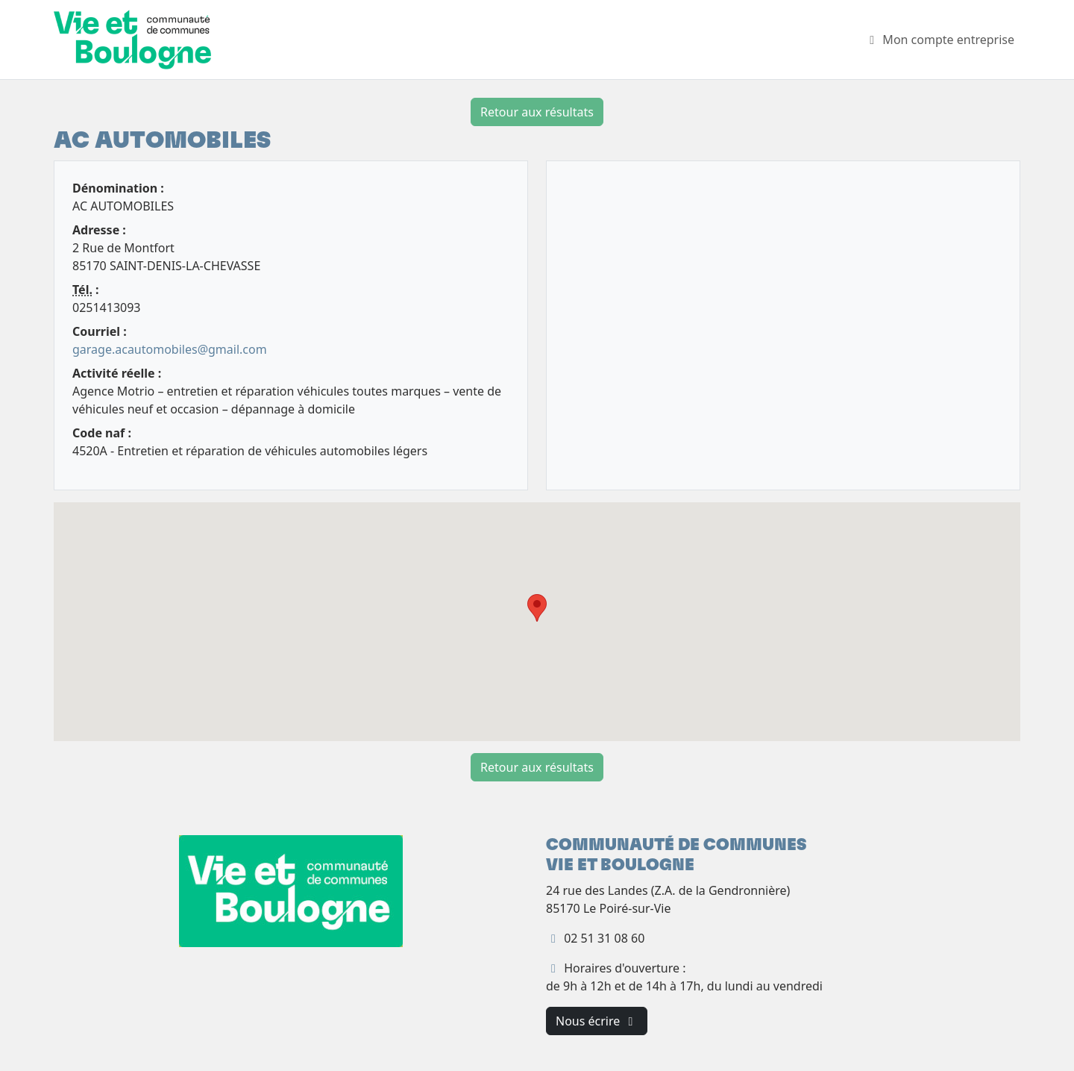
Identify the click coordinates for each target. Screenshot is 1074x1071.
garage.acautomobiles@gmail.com (169, 349)
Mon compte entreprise (939, 39)
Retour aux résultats (537, 112)
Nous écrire (597, 1021)
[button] (537, 608)
